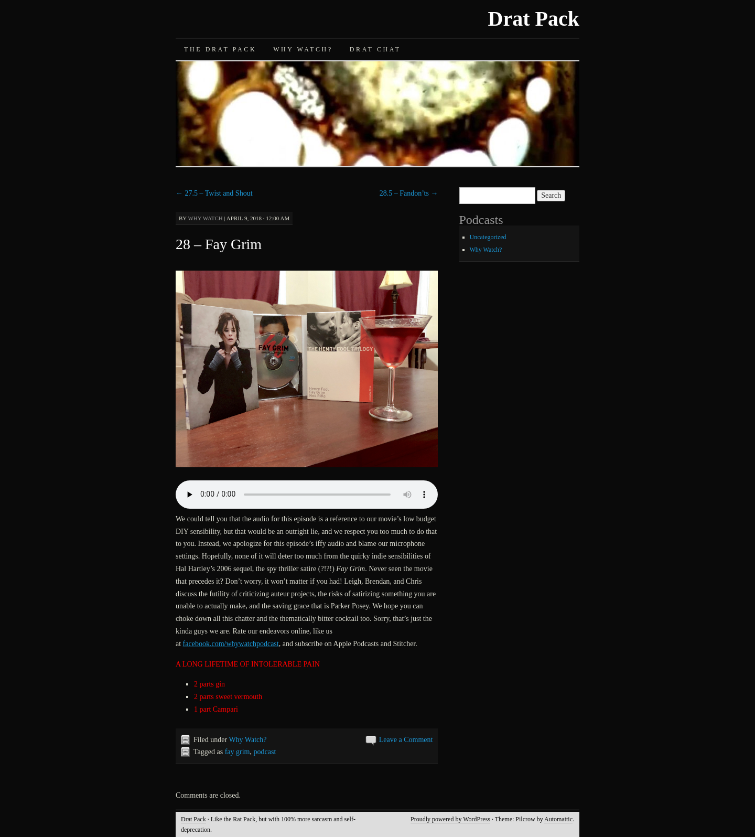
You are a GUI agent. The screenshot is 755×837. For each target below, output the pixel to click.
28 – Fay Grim (219, 244)
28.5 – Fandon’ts (409, 193)
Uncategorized (488, 237)
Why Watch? (303, 49)
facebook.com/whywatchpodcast (231, 644)
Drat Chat (375, 49)
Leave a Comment (406, 740)
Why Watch (205, 218)
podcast (265, 752)
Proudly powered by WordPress (450, 819)
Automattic (558, 819)
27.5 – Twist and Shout (214, 193)
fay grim (237, 752)
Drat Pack (533, 18)
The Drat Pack (220, 49)
